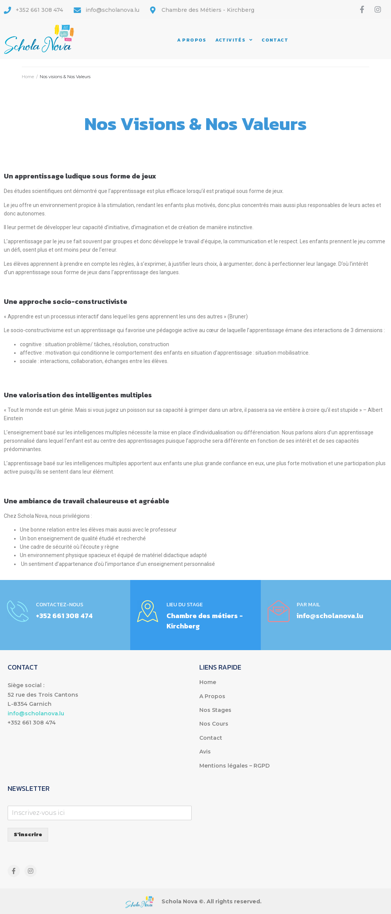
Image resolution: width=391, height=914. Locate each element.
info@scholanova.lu (330, 615)
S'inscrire (28, 834)
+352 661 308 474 (64, 615)
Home (28, 76)
